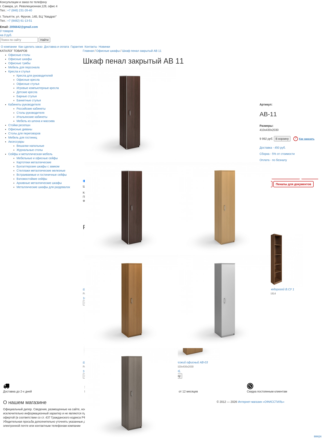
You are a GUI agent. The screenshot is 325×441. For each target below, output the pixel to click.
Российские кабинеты (31, 108)
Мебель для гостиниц (22, 137)
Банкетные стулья (29, 100)
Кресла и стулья (19, 71)
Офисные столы (19, 55)
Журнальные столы (30, 150)
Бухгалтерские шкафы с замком (38, 166)
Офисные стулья (28, 83)
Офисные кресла (28, 79)
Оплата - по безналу (273, 160)
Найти (44, 39)
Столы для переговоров (24, 133)
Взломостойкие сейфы (32, 178)
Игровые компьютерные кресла (38, 88)
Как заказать (307, 139)
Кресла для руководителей (35, 75)
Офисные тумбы (19, 63)
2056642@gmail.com (24, 26)
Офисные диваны (20, 129)
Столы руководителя (30, 112)
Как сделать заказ (30, 46)
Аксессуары (16, 141)
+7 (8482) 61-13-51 (19, 20)
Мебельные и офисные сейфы (37, 158)
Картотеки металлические (34, 162)
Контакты (91, 46)
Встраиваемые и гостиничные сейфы (42, 174)
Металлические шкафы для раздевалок (43, 187)
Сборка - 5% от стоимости (277, 153)
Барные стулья (27, 96)
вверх (317, 436)
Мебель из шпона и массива (36, 121)
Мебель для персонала (23, 67)
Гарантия (77, 46)
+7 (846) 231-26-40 (19, 10)
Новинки (104, 46)
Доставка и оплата (56, 46)
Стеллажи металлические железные (41, 170)
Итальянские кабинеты (32, 117)
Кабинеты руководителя (24, 104)
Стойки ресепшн (19, 125)
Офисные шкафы (20, 59)
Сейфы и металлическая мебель (30, 154)
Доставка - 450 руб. (272, 147)
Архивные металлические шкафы (39, 183)
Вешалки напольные (30, 145)
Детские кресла (27, 92)
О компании (9, 46)
